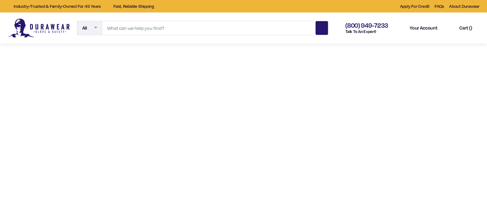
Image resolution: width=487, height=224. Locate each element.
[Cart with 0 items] (460, 28)
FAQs (439, 6)
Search (322, 27)
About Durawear (464, 6)
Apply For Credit (415, 6)
